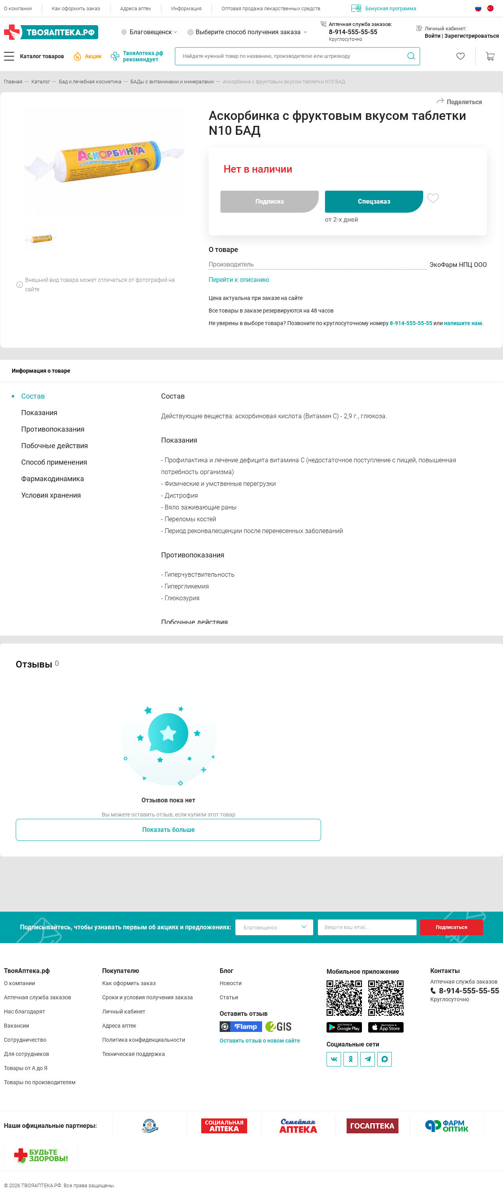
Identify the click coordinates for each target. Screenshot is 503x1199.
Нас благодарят (24, 1011)
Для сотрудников (26, 1054)
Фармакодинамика (52, 478)
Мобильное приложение (363, 971)
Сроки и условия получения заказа (147, 997)
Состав (33, 396)
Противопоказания (52, 429)
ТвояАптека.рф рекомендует (137, 56)
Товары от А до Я (26, 1068)
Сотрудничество (25, 1040)
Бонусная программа (383, 8)
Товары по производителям (39, 1082)
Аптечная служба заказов (37, 997)
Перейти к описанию (239, 279)
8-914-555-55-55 (353, 32)
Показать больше (168, 829)
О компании (18, 8)
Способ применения (54, 462)
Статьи (229, 997)
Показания (39, 412)
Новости (231, 983)
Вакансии (16, 1025)
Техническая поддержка (133, 1054)
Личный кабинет (123, 1011)
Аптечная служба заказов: (360, 24)
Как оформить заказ (76, 8)
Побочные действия (54, 445)
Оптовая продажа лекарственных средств (271, 8)
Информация (186, 8)
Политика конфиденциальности (143, 1040)
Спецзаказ (374, 201)
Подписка (269, 201)
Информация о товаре (41, 371)
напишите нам (463, 323)
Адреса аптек (135, 8)
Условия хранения (51, 495)
